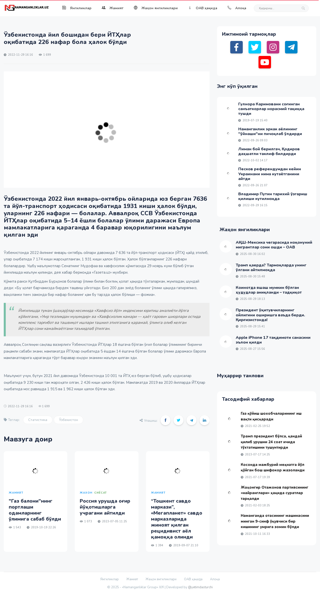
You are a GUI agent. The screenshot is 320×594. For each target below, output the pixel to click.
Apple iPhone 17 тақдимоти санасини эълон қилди (273, 340)
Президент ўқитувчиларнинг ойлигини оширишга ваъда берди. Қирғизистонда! (270, 314)
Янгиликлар (77, 8)
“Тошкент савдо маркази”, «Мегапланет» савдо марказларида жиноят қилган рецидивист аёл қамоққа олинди (176, 519)
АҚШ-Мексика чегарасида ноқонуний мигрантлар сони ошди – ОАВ (274, 245)
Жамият (113, 8)
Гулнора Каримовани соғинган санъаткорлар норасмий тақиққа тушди (271, 108)
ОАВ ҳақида (202, 8)
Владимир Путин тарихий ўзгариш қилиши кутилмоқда (272, 196)
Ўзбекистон (68, 419)
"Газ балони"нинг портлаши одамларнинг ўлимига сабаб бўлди (35, 510)
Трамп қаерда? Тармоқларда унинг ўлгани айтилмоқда (271, 267)
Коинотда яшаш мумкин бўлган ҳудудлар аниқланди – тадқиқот (269, 290)
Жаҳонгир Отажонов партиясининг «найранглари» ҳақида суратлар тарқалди (274, 493)
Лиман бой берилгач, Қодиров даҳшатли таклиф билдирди (269, 151)
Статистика (37, 419)
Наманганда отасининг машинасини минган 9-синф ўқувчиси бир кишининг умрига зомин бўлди (275, 521)
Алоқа (236, 8)
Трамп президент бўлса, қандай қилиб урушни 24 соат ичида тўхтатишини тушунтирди (271, 442)
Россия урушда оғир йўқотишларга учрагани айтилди (105, 507)
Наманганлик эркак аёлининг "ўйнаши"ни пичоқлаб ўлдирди (270, 131)
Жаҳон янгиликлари (156, 8)
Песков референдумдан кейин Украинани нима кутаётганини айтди (269, 173)
